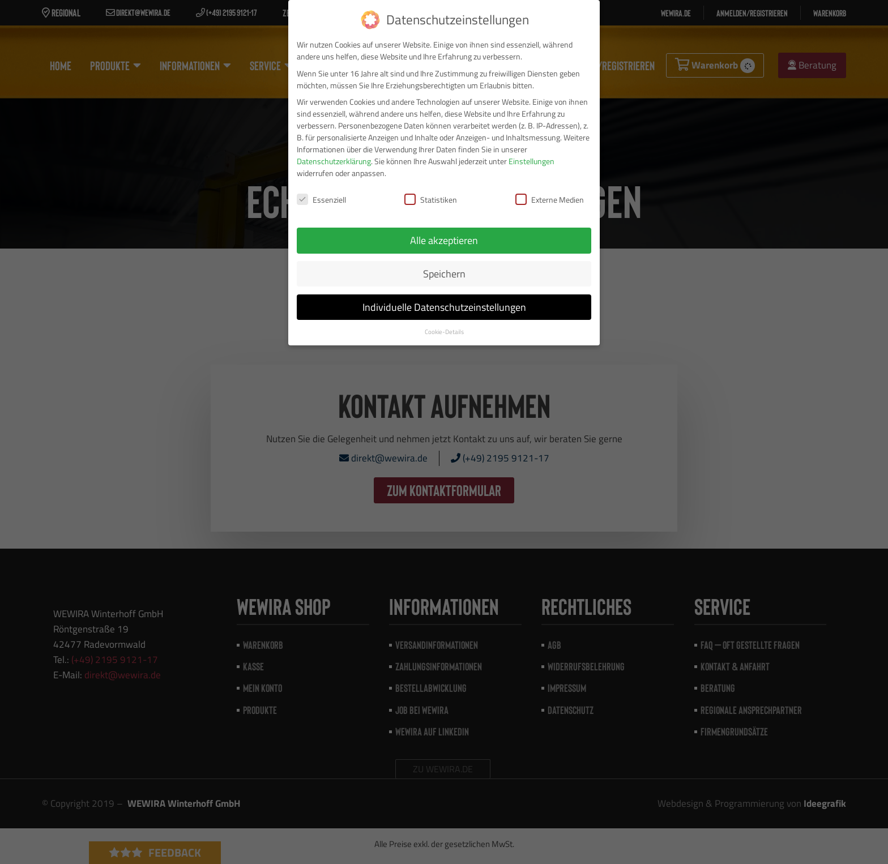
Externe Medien (549, 200)
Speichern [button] (444, 273)
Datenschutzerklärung (334, 161)
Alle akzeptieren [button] (444, 240)
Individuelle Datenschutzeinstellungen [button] (444, 307)
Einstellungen (531, 161)
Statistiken (430, 200)
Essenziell (321, 200)
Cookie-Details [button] (444, 331)
